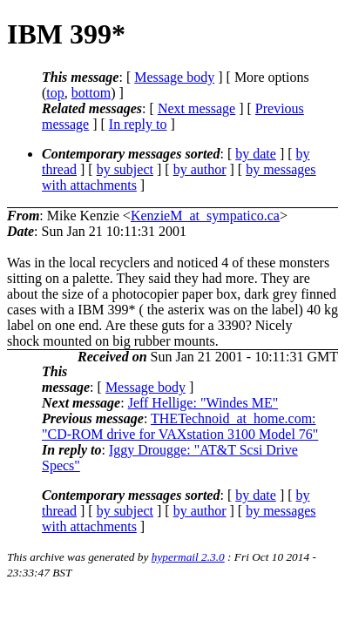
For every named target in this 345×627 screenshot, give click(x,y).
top (55, 92)
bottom (91, 92)
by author (200, 169)
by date (255, 153)
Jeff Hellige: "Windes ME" (203, 402)
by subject (125, 169)
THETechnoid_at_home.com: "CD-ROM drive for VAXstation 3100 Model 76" (180, 426)
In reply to (138, 124)
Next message (196, 108)
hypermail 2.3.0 (188, 556)
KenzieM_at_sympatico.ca (205, 215)
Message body (174, 77)
